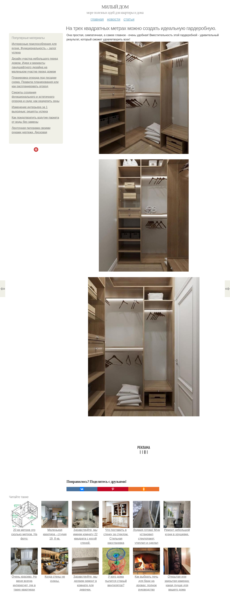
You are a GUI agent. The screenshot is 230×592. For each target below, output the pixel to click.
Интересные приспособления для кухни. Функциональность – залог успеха (34, 48)
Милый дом (115, 7)
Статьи (128, 19)
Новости (113, 19)
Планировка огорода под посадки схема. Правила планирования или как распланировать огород (35, 82)
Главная (97, 19)
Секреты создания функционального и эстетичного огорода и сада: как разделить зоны (35, 97)
